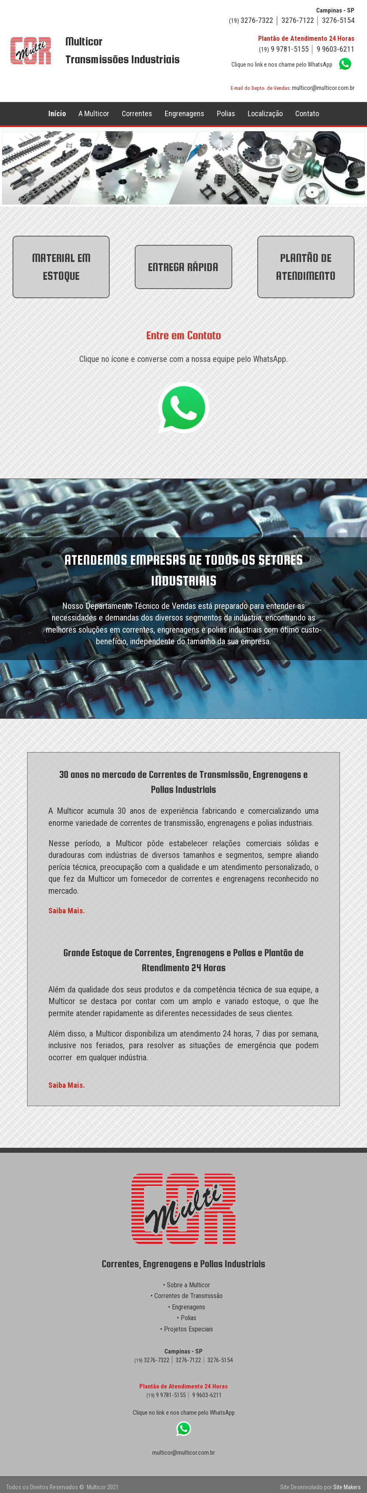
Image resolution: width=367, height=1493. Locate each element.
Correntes (137, 113)
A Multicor (93, 113)
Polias (226, 113)
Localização (265, 113)
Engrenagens (184, 113)
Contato (307, 113)
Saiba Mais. (66, 910)
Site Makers (347, 1487)
